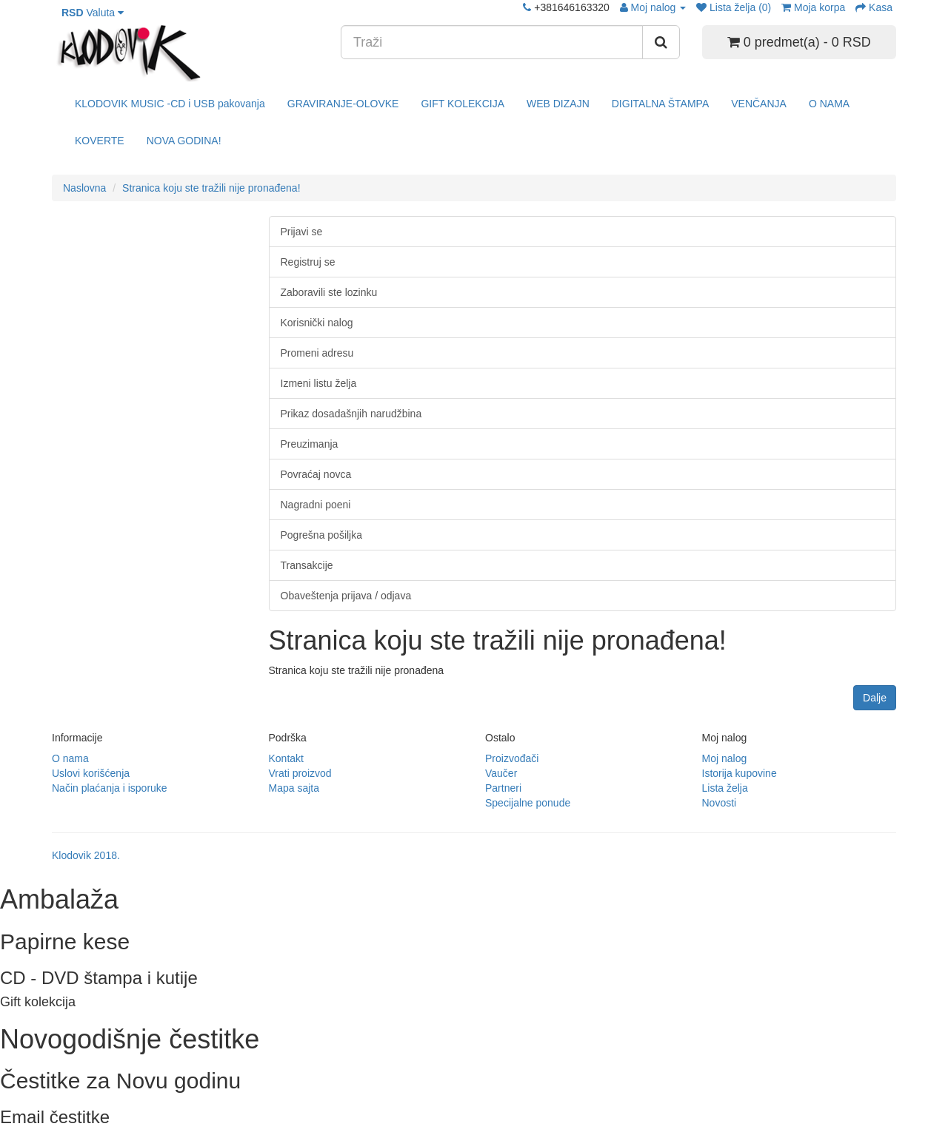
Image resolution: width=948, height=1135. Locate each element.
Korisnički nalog (317, 323)
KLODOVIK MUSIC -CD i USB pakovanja (170, 104)
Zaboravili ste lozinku (329, 292)
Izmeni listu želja (319, 383)
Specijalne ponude (527, 803)
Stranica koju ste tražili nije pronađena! (211, 188)
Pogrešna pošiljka (322, 535)
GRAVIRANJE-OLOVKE (343, 104)
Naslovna (84, 188)
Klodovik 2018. (86, 855)
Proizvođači (511, 758)
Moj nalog (724, 758)
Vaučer (501, 773)
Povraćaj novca (316, 474)
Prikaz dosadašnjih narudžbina (351, 414)
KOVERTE (99, 140)
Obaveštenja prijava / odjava (346, 596)
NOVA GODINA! (184, 140)
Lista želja (725, 788)
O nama (70, 758)
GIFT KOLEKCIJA (462, 104)
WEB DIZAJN (558, 104)
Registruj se (308, 262)
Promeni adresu (317, 353)
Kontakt (286, 758)
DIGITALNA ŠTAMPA (660, 104)
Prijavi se (302, 232)
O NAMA (829, 104)
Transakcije (307, 565)
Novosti (719, 803)
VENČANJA (759, 104)
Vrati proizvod (300, 773)
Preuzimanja (309, 444)
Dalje (875, 698)
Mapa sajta (294, 788)
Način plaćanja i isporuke (109, 788)
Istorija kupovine (739, 773)
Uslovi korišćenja (91, 773)
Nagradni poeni (316, 505)
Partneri (503, 788)
